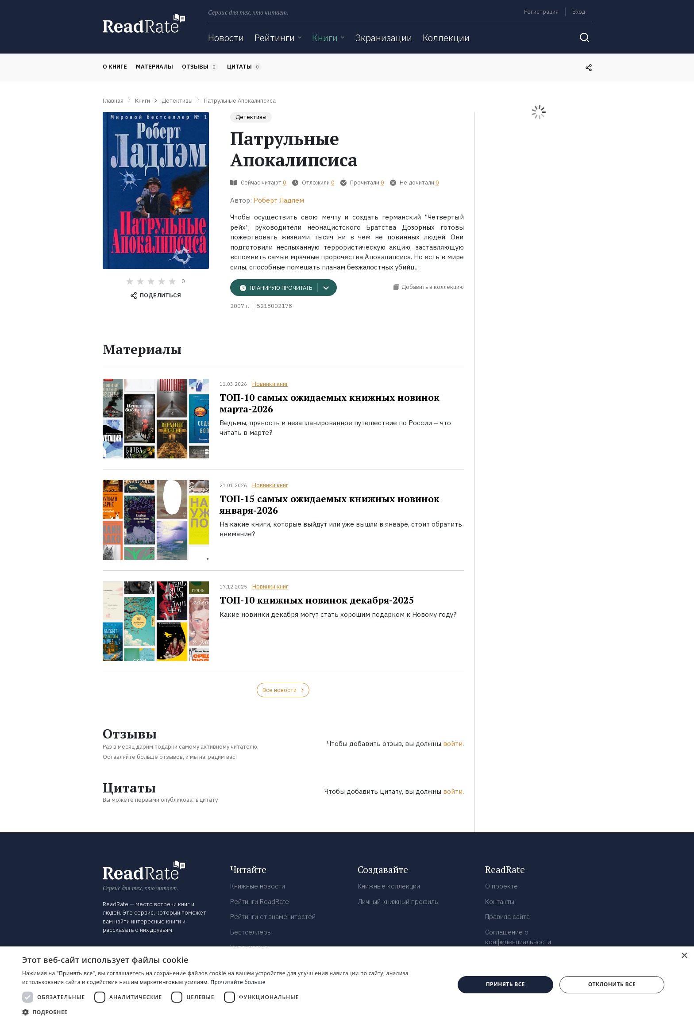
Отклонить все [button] (612, 984)
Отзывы (200, 67)
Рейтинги (274, 37)
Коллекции (446, 37)
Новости (226, 37)
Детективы (250, 117)
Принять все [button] (505, 984)
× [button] (684, 956)
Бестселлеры (251, 932)
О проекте (501, 886)
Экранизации (383, 37)
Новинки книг (270, 384)
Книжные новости (257, 886)
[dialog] (347, 984)
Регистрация (541, 11)
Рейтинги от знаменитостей (273, 916)
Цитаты (244, 67)
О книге (115, 66)
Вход (578, 11)
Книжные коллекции (389, 886)
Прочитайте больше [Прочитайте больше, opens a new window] (237, 982)
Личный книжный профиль (398, 901)
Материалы (154, 66)
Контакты (499, 901)
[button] (232, 1012)
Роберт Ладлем (279, 200)
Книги (325, 37)
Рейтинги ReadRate (259, 901)
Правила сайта (507, 916)
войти (453, 743)
